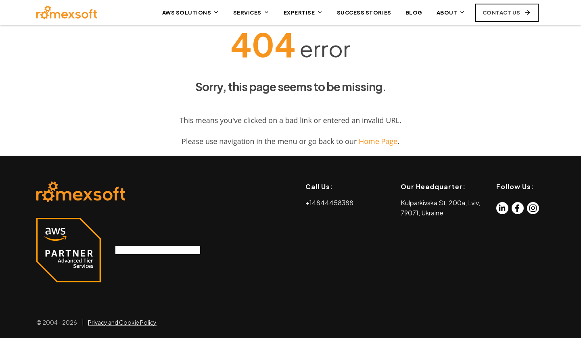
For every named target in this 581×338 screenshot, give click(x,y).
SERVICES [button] (251, 12)
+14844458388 (329, 202)
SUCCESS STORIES (364, 12)
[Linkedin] (502, 208)
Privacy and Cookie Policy (122, 322)
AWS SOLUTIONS (190, 12)
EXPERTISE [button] (303, 12)
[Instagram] (533, 208)
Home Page (378, 141)
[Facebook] (518, 208)
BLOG (413, 12)
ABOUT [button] (451, 12)
